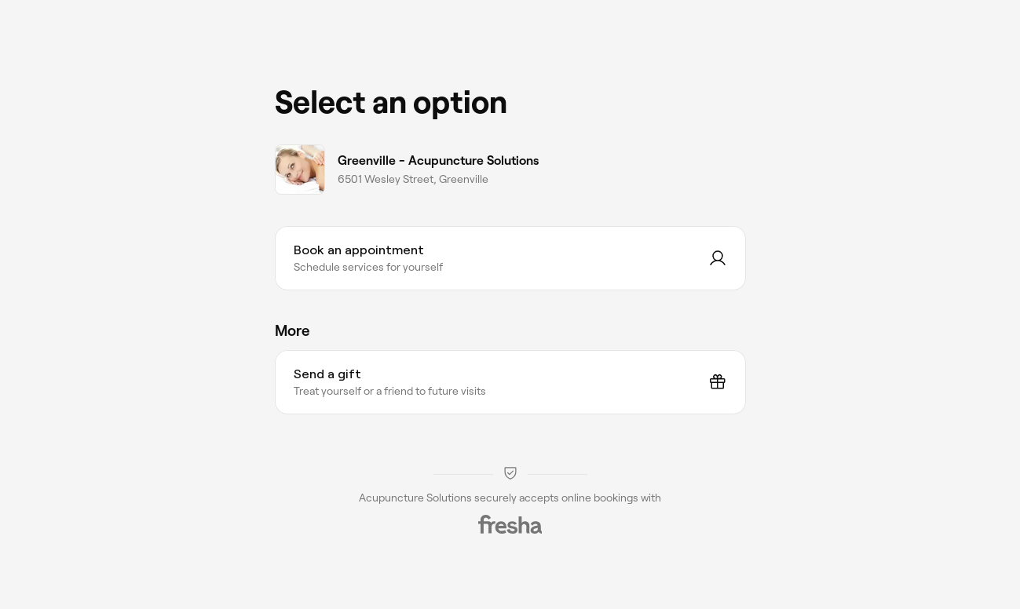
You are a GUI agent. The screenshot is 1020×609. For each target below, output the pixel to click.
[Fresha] (510, 524)
